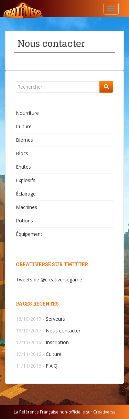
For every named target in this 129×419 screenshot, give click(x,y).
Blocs (22, 153)
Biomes (24, 140)
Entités (23, 166)
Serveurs (55, 319)
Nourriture (27, 113)
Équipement (29, 234)
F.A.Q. (52, 365)
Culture (24, 126)
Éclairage (26, 193)
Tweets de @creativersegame (49, 279)
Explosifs (25, 180)
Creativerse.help (39, 8)
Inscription (57, 342)
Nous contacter (63, 330)
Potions (24, 220)
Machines (26, 207)
